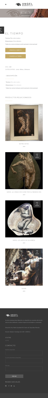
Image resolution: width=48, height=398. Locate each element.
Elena (24, 288)
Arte (17, 69)
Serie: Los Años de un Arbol (24, 240)
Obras (21, 69)
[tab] (24, 75)
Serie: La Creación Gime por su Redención (24, 192)
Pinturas (27, 69)
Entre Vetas (24, 144)
